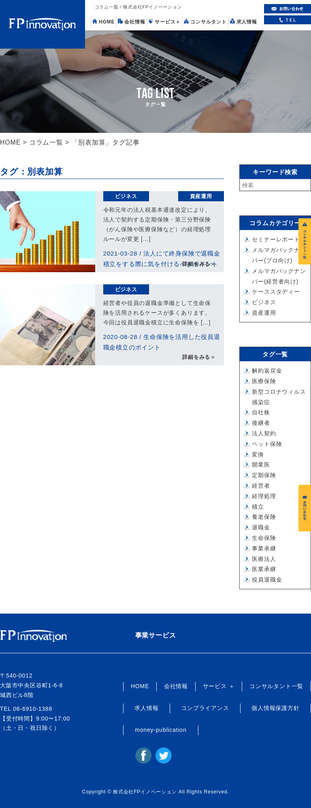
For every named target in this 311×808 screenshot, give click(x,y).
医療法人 (264, 559)
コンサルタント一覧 (276, 686)
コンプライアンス (205, 708)
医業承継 (264, 569)
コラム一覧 (46, 142)
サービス (164, 22)
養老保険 (264, 517)
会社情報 (131, 22)
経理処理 (264, 496)
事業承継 (264, 548)
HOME (103, 22)
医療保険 (264, 381)
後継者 (261, 423)
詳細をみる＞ (199, 264)
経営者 (261, 485)
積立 (258, 506)
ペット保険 (267, 444)
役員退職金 (267, 579)
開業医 (261, 464)
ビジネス (126, 196)
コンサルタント (205, 22)
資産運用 (201, 196)
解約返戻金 (267, 370)
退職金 (261, 527)
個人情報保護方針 (275, 708)
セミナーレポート (276, 239)
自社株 (261, 412)
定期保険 (264, 475)
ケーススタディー (276, 291)
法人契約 (264, 433)
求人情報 (243, 22)
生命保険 (264, 538)
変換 (258, 454)
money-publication (160, 730)
